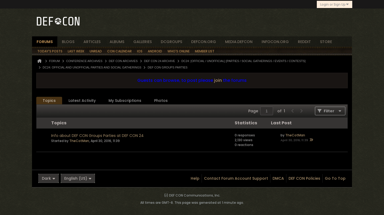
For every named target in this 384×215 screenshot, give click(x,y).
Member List (204, 51)
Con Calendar (119, 51)
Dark (48, 178)
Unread (96, 51)
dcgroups (171, 41)
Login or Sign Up (334, 4)
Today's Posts (49, 51)
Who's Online (178, 51)
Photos (161, 100)
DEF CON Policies (304, 178)
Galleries (142, 41)
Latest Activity (82, 100)
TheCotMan (79, 141)
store (326, 41)
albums (117, 41)
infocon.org (275, 41)
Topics (49, 100)
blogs (68, 41)
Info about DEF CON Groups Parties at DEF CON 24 (97, 135)
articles (92, 41)
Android (155, 51)
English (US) (77, 178)
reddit (304, 41)
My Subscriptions (125, 100)
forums (45, 41)
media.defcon (239, 41)
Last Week (76, 51)
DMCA (278, 178)
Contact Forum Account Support (236, 178)
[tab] (49, 101)
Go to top (335, 178)
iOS (139, 51)
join (218, 80)
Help (195, 178)
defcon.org (203, 41)
